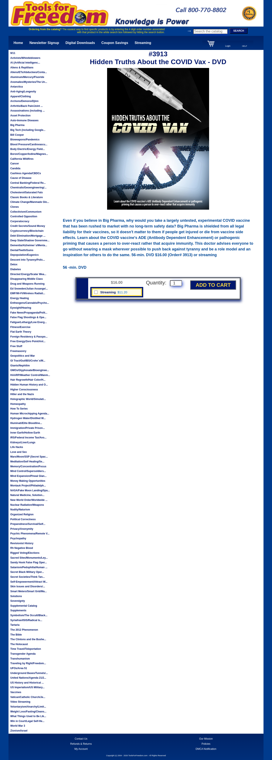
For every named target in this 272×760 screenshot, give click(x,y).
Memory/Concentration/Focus (28, 466)
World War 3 (17, 725)
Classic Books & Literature (26, 197)
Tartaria (14, 624)
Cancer (14, 163)
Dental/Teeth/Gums (21, 250)
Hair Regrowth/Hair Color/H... (27, 379)
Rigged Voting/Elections (24, 552)
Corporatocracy (19, 221)
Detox (13, 264)
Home (18, 43)
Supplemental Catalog (23, 605)
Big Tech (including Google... (27, 130)
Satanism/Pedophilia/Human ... (28, 567)
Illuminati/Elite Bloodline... (26, 423)
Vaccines (15, 692)
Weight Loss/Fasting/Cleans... (28, 711)
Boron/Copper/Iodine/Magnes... (29, 154)
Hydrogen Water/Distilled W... (27, 418)
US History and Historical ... (27, 682)
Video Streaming (20, 701)
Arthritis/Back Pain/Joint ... (26, 106)
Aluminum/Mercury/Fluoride (27, 77)
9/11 (12, 53)
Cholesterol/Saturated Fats (26, 192)
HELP (244, 46)
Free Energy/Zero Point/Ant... (27, 341)
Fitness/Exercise (20, 327)
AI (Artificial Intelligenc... (25, 62)
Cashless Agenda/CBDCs (25, 173)
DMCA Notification (206, 748)
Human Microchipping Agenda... (29, 413)
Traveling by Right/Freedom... (28, 663)
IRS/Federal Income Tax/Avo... (28, 437)
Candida (15, 168)
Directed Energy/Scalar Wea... (28, 274)
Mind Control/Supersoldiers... (28, 471)
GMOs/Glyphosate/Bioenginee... (29, 370)
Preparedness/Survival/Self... (27, 524)
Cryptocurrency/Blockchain (27, 230)
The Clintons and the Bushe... (28, 639)
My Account (81, 748)
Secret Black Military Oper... (27, 572)
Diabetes (15, 269)
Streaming (143, 43)
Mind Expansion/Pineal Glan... (28, 476)
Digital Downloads (80, 43)
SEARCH (238, 30)
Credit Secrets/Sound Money (27, 226)
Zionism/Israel (18, 730)
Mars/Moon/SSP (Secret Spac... (29, 456)
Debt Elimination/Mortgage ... (27, 235)
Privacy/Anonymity (21, 528)
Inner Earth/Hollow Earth (25, 432)
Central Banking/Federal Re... (28, 182)
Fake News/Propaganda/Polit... (28, 312)
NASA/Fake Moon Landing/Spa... (30, 490)
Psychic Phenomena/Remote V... (29, 533)
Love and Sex (18, 452)
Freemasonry (18, 351)
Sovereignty (17, 600)
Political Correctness (22, 519)
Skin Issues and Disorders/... (27, 586)
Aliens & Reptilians (21, 67)
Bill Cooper (17, 134)
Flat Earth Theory (20, 331)
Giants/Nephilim (20, 365)
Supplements (18, 610)
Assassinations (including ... (27, 110)
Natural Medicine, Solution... (27, 495)
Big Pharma (17, 125)
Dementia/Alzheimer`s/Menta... (28, 245)
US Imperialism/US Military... (27, 687)
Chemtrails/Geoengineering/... (28, 187)
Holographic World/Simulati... (28, 399)
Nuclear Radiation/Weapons (27, 504)
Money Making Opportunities (27, 480)
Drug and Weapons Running (27, 283)
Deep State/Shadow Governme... (29, 240)
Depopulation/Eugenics (24, 254)
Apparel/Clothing (20, 96)
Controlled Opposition (23, 216)
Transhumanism (20, 658)
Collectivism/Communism (25, 211)
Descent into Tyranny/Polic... (27, 259)
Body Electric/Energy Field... (27, 149)
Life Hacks (16, 447)
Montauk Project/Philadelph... (28, 485)
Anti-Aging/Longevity (23, 91)
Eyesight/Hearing (20, 307)
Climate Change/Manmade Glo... (29, 202)
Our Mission (206, 738)
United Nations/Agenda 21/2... (28, 677)
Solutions (16, 596)
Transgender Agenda (22, 653)
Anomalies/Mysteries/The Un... (28, 82)
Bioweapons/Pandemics (24, 139)
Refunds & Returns (81, 743)
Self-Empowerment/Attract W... (28, 581)
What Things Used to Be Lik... (28, 716)
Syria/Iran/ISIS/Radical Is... (26, 620)
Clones (14, 206)
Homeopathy (18, 404)
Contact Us (81, 738)
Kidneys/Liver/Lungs (22, 442)
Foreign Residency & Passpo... (28, 336)
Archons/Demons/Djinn (24, 101)
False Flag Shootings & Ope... (28, 317)
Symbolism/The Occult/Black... (28, 615)
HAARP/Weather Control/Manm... (30, 375)
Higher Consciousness (24, 389)
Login (227, 46)
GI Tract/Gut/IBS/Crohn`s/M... (27, 360)
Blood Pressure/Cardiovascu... (28, 144)
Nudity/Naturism (20, 509)
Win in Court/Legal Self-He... (27, 721)
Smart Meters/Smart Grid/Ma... (28, 591)
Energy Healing (19, 298)
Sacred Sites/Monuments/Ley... (29, 557)
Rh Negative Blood (21, 548)
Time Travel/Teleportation (25, 648)
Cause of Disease (20, 178)
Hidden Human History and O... (29, 384)
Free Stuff (16, 346)
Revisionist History (21, 543)
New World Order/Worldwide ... (28, 500)
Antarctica (16, 86)
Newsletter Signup (44, 43)
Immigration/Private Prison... (27, 428)
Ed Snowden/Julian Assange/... (29, 288)
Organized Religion (21, 514)
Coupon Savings (114, 43)
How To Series (19, 408)
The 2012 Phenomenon (24, 629)
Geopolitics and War (22, 355)
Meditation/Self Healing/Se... (27, 461)
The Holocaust (19, 644)
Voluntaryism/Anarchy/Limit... (28, 706)
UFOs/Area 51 (18, 668)
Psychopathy (18, 538)
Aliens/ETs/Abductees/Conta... (28, 72)
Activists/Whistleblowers (25, 58)
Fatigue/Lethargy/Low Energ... (28, 322)
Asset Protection (20, 115)
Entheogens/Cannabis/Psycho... (29, 302)
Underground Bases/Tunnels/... (29, 673)
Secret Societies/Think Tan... (27, 576)
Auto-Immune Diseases (24, 120)
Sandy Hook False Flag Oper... (28, 562)
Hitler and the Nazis (22, 394)
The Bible (16, 634)
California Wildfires (21, 158)
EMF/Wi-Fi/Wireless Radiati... (27, 293)
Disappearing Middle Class (26, 278)
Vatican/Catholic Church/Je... (27, 697)
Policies (206, 743)
